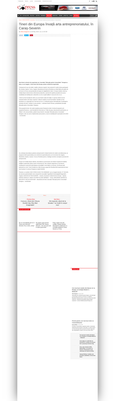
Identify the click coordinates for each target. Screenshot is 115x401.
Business (43, 15)
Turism (60, 15)
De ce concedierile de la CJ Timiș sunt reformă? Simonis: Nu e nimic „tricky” (27, 224)
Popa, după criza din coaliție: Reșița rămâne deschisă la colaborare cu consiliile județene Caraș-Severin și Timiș (60, 226)
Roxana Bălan (74, 324)
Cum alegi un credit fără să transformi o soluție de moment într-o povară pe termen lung (87, 342)
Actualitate (25, 15)
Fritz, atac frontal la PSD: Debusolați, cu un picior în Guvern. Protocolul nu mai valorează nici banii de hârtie (87, 349)
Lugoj (31, 1)
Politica (32, 15)
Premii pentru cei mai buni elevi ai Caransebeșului (83, 321)
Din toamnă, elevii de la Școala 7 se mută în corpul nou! (57, 203)
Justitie (37, 15)
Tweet (28, 195)
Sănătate (55, 15)
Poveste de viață (47, 1)
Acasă (20, 19)
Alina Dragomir (25, 31)
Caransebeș (37, 1)
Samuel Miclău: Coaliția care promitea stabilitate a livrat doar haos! (87, 355)
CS (18, 15)
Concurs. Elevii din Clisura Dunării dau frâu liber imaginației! (30, 203)
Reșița (26, 1)
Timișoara (20, 1)
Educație (49, 15)
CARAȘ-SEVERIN (25, 19)
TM (20, 15)
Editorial (76, 15)
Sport (71, 15)
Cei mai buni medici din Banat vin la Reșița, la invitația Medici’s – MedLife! (83, 289)
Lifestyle (65, 15)
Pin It (44, 195)
